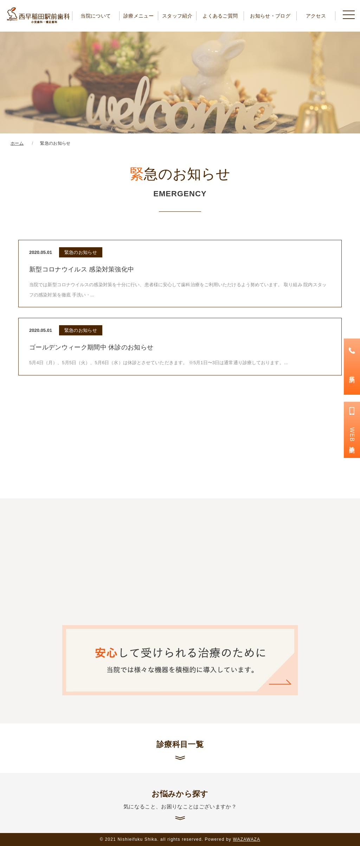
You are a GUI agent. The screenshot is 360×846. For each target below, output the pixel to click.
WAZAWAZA (247, 839)
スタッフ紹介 (177, 16)
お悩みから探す (180, 800)
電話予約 (352, 373)
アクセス (316, 16)
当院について (96, 16)
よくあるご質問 (220, 16)
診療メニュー (138, 16)
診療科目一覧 (180, 744)
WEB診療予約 (352, 435)
